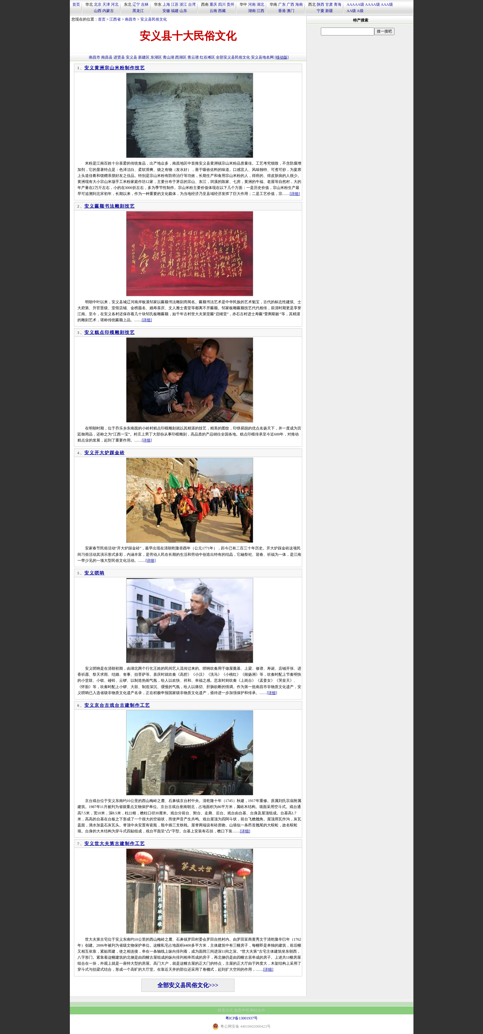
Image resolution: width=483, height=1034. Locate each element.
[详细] (295, 193)
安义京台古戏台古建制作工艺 (117, 705)
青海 (337, 4)
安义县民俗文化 (153, 19)
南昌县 (107, 57)
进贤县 (119, 57)
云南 (213, 11)
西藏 (222, 11)
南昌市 (130, 19)
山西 (97, 11)
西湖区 (180, 57)
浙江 (183, 4)
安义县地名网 (262, 57)
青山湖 (168, 57)
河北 (115, 4)
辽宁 (136, 4)
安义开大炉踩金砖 (104, 452)
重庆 (213, 4)
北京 (97, 4)
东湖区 (156, 57)
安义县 (131, 57)
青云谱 (193, 57)
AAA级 (387, 4)
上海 (166, 4)
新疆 (329, 11)
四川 (222, 4)
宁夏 (320, 11)
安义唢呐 (94, 573)
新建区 (144, 57)
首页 (76, 4)
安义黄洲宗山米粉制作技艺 (114, 68)
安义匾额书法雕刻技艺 (109, 206)
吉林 (145, 4)
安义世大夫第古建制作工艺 (114, 843)
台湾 (192, 4)
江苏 (175, 4)
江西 (260, 11)
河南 (252, 4)
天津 (106, 4)
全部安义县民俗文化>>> (187, 985)
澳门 (290, 11)
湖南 (252, 11)
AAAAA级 (355, 4)
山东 (183, 11)
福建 (175, 11)
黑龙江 (138, 11)
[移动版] (282, 57)
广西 (290, 4)
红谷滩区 (207, 57)
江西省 (115, 19)
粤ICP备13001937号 (241, 1018)
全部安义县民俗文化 (233, 57)
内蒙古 (108, 11)
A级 (360, 11)
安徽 (166, 11)
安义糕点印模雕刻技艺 (109, 332)
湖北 (260, 4)
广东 (282, 4)
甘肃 (329, 4)
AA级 (351, 11)
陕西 (320, 4)
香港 (282, 11)
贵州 (230, 4)
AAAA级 (372, 4)
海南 (299, 4)
